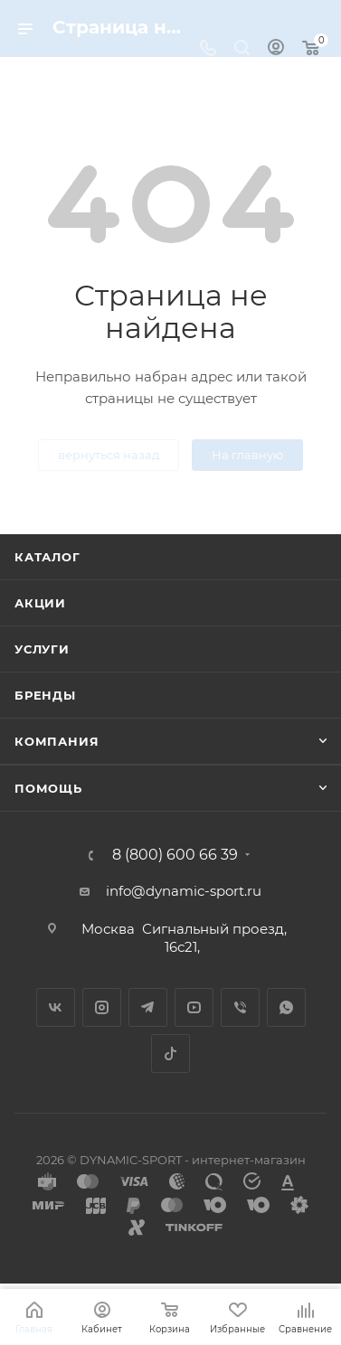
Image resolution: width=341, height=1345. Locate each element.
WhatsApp (286, 1007)
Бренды (45, 695)
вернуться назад (108, 454)
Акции (40, 603)
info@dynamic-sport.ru (183, 890)
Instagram (101, 1007)
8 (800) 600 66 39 (175, 855)
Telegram (147, 1007)
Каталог (47, 557)
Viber (240, 1007)
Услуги (42, 649)
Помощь (48, 788)
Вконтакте (55, 1007)
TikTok (170, 1053)
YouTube (194, 1007)
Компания (56, 741)
